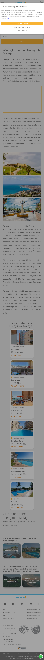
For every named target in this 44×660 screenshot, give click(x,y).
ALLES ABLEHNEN (22, 31)
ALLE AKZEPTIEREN (22, 23)
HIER (7, 18)
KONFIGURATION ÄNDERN (22, 27)
